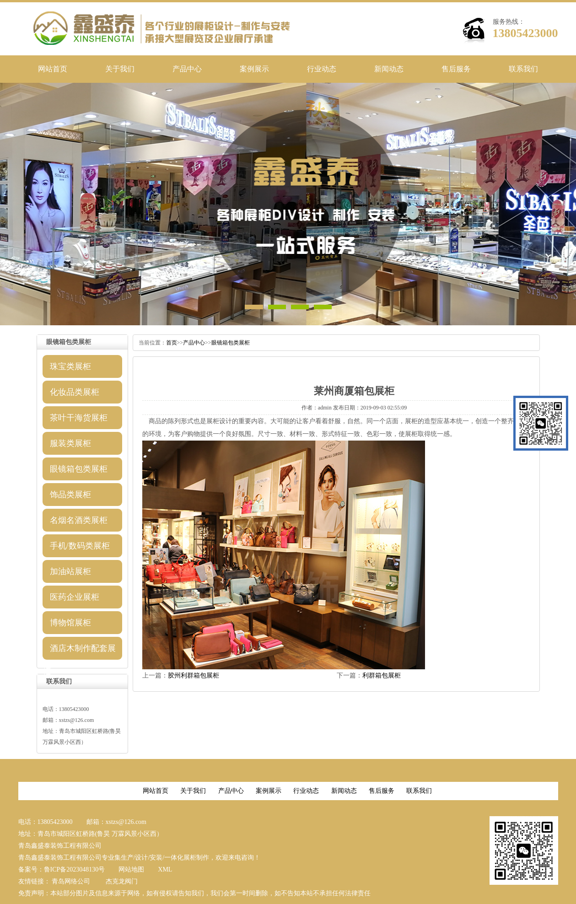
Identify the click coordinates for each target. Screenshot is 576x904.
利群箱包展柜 (381, 675)
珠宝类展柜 (70, 366)
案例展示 (254, 69)
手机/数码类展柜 (80, 545)
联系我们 (523, 69)
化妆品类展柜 (74, 392)
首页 (171, 342)
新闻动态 (389, 69)
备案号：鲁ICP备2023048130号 (61, 869)
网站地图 (131, 869)
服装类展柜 (70, 443)
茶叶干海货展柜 (79, 417)
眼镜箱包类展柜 (79, 469)
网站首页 (52, 69)
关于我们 (120, 69)
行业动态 (321, 69)
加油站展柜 (70, 571)
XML (165, 869)
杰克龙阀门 (122, 881)
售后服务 (456, 69)
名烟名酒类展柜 (79, 520)
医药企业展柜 (74, 597)
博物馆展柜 (70, 622)
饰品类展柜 (70, 494)
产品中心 (187, 69)
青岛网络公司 (71, 881)
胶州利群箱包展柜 (193, 675)
